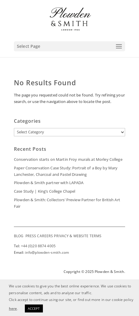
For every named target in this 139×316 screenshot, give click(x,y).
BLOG (18, 235)
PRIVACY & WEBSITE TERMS (77, 235)
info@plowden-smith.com (47, 252)
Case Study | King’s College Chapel (44, 191)
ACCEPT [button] (34, 308)
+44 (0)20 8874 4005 (38, 245)
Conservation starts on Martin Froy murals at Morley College (68, 159)
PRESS (30, 235)
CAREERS (45, 235)
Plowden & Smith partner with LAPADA (49, 182)
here (13, 308)
